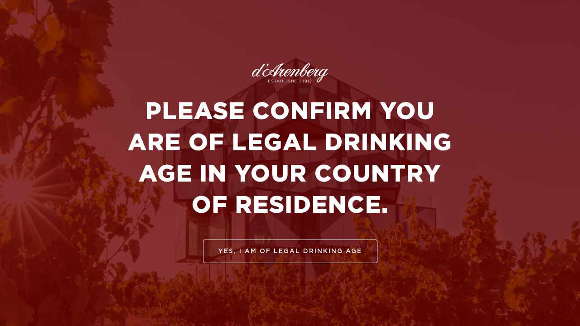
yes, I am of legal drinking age (290, 251)
